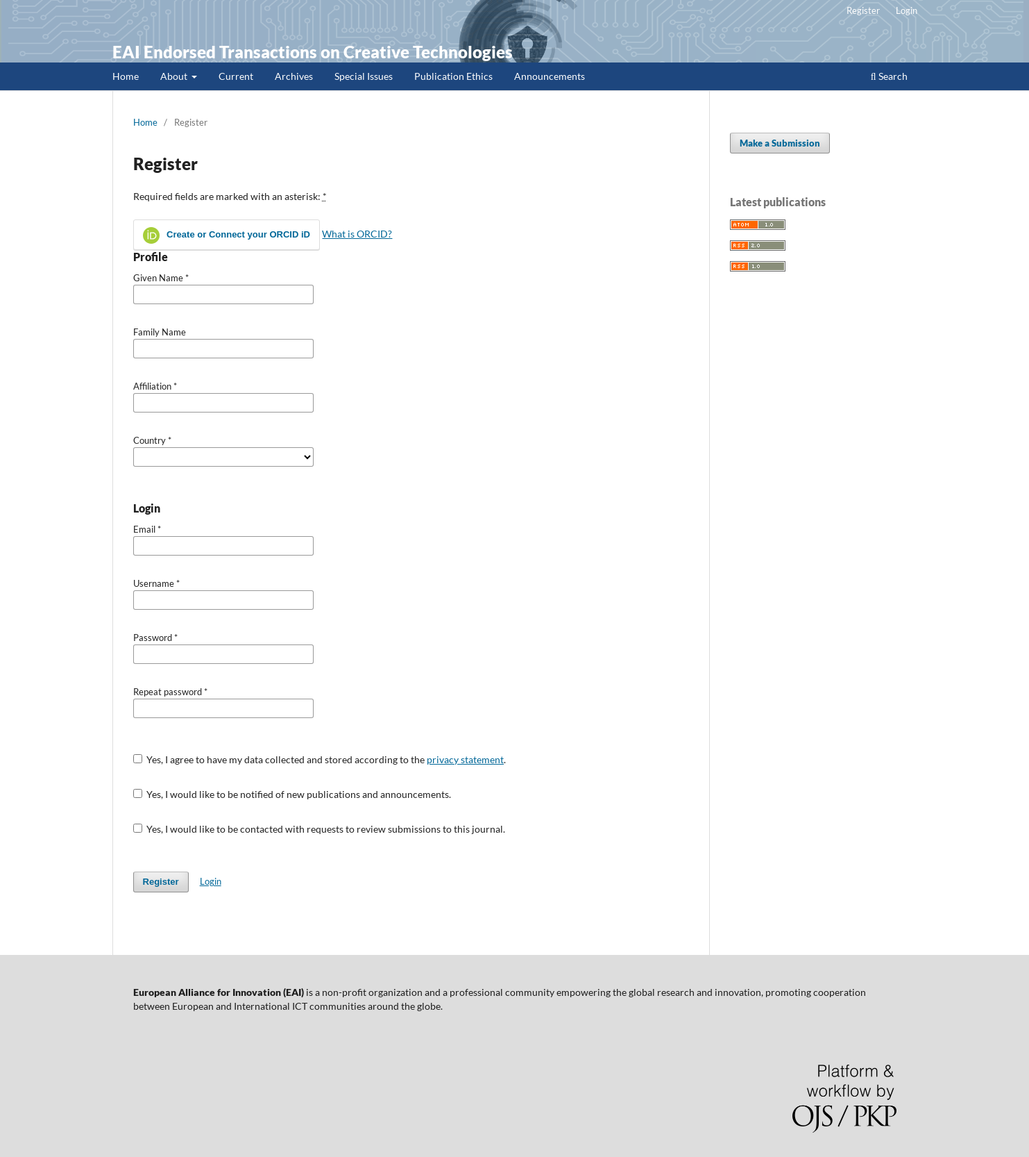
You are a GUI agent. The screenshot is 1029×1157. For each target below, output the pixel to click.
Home (125, 76)
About (174, 76)
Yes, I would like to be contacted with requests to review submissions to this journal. (319, 829)
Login (906, 10)
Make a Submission (780, 143)
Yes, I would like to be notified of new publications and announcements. (292, 794)
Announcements (549, 76)
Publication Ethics (453, 76)
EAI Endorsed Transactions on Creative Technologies (312, 52)
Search (889, 76)
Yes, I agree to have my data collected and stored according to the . (320, 759)
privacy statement (465, 759)
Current (236, 76)
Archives (294, 76)
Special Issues (363, 76)
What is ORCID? (357, 234)
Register (863, 10)
